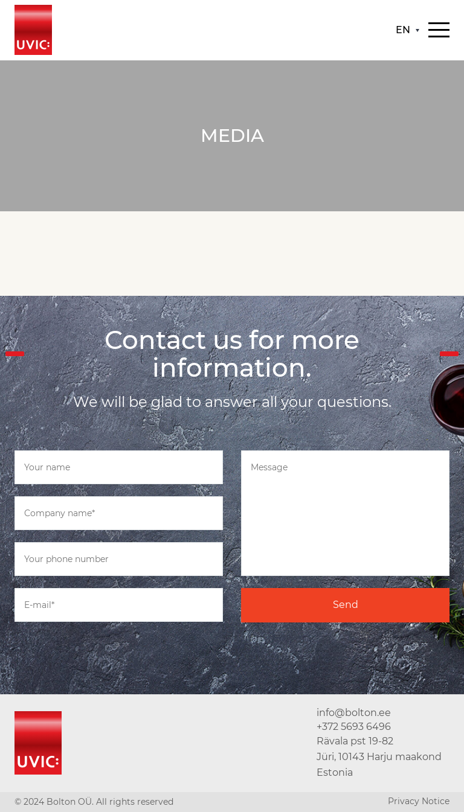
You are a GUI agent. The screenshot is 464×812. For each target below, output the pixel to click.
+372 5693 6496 (354, 726)
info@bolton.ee (354, 712)
